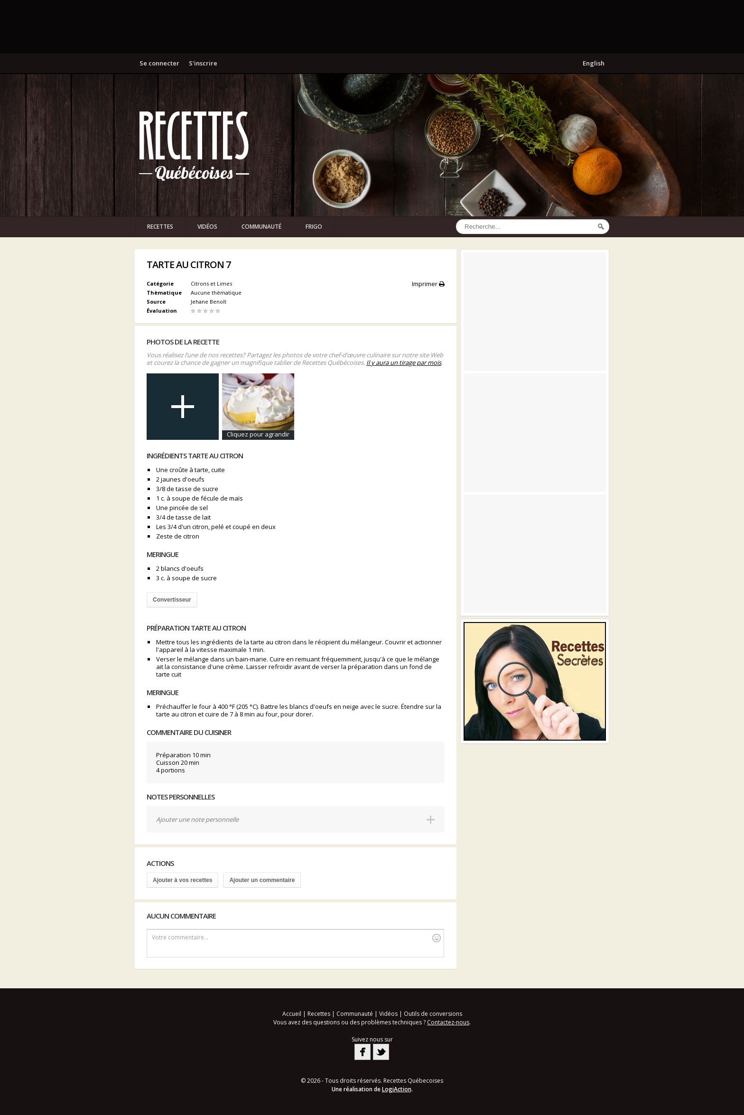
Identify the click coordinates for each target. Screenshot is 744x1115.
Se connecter (159, 63)
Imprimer (428, 284)
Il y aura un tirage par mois (403, 362)
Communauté (261, 227)
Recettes (160, 227)
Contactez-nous (448, 1022)
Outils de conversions (433, 1014)
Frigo (314, 227)
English (593, 63)
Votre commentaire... (296, 937)
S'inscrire (203, 63)
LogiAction (396, 1089)
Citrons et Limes (211, 283)
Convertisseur (172, 599)
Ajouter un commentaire (262, 880)
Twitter (381, 1052)
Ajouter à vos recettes (182, 880)
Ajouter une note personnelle (197, 819)
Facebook (362, 1052)
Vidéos (207, 227)
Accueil (291, 1014)
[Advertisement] (372, 26)
